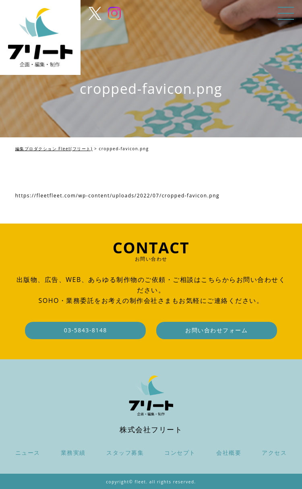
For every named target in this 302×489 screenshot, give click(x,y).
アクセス (274, 452)
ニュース (27, 452)
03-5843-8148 (85, 330)
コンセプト (180, 452)
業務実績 (73, 452)
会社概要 (228, 452)
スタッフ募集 (125, 452)
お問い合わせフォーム (216, 330)
